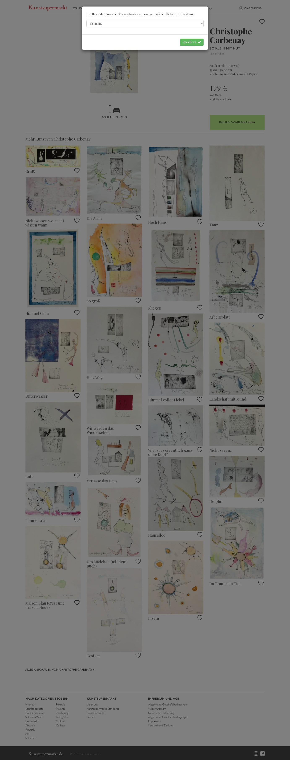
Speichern (192, 42)
